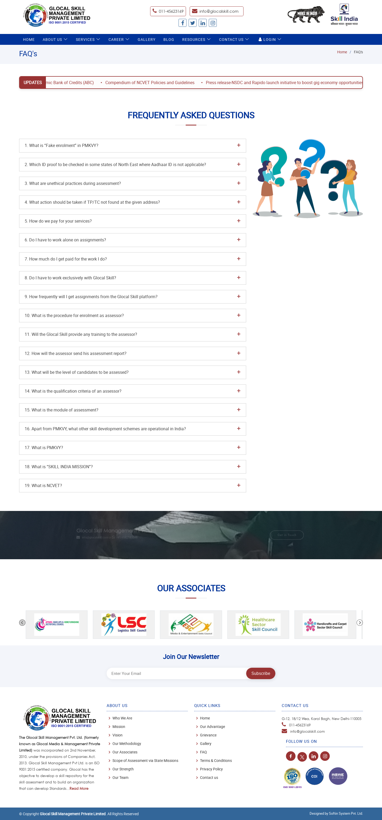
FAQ (203, 752)
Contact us (209, 777)
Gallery (146, 39)
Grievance (208, 735)
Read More (79, 788)
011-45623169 (300, 725)
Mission (118, 726)
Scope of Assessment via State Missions (145, 760)
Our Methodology (126, 743)
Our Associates (124, 752)
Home (29, 39)
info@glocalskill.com (218, 11)
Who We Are (122, 718)
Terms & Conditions (216, 760)
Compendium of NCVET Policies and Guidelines (155, 82)
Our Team (120, 777)
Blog (168, 39)
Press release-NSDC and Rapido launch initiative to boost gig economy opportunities (290, 82)
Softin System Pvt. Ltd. (346, 813)
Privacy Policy (211, 769)
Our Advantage (212, 726)
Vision (117, 735)
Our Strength (123, 769)
